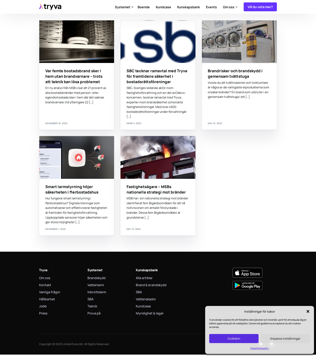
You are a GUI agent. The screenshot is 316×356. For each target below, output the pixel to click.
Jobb (43, 307)
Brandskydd (96, 279)
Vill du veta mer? (260, 7)
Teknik (92, 307)
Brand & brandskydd (151, 286)
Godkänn (234, 338)
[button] (308, 311)
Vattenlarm (95, 286)
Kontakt (45, 286)
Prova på (94, 314)
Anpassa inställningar (285, 338)
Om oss (44, 279)
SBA (90, 300)
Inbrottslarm (96, 293)
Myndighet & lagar (150, 314)
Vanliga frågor (49, 293)
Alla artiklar (144, 279)
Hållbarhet (47, 300)
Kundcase (143, 307)
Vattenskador (146, 300)
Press (43, 314)
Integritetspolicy (259, 348)
